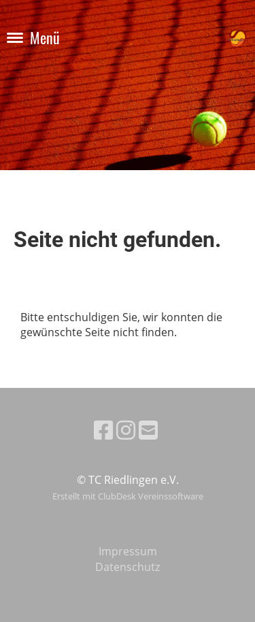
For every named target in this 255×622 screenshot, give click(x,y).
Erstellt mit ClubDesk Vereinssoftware (127, 496)
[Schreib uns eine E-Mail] (148, 429)
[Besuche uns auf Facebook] (103, 429)
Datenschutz (127, 566)
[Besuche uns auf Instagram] (125, 429)
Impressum (128, 551)
